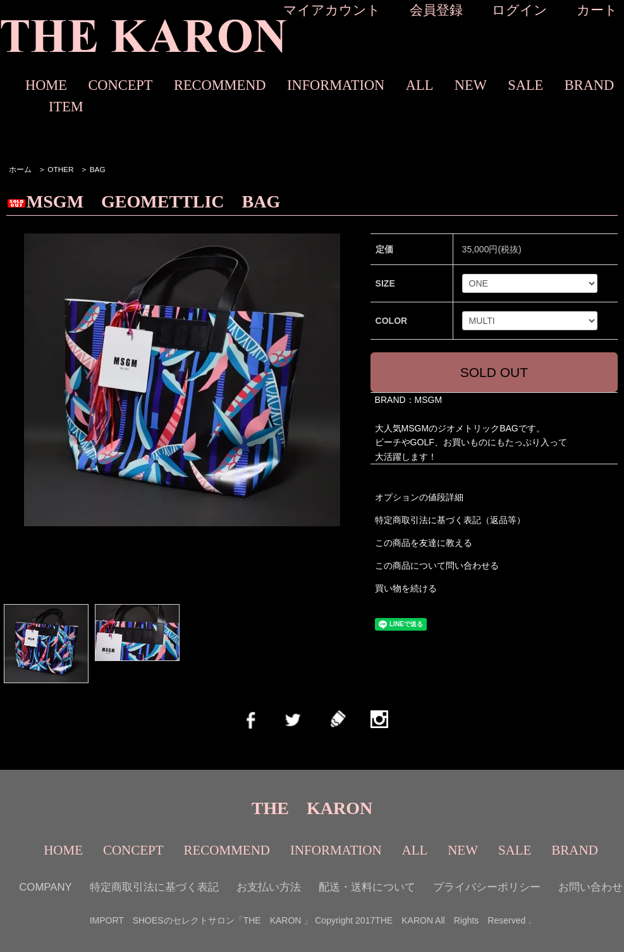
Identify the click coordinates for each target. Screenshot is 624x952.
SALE (525, 85)
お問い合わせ (590, 887)
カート (597, 10)
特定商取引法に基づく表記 (154, 887)
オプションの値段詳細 (419, 497)
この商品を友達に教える (423, 543)
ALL (420, 85)
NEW (471, 85)
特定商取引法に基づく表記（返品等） (450, 520)
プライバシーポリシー (487, 887)
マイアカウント (332, 10)
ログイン (520, 10)
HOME (46, 85)
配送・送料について (367, 887)
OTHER (60, 169)
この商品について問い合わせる (437, 565)
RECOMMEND (220, 85)
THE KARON (312, 808)
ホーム (20, 169)
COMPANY (45, 887)
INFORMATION (335, 85)
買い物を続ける (406, 588)
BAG (98, 169)
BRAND (589, 85)
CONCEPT (120, 85)
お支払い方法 (268, 887)
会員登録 (436, 10)
